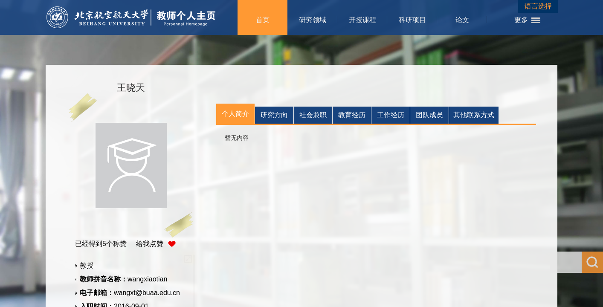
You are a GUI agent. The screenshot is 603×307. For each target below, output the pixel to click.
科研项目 (412, 19)
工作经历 (390, 115)
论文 (462, 19)
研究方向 (274, 115)
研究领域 (312, 19)
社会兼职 (313, 115)
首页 (263, 19)
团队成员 (429, 115)
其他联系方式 (473, 115)
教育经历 (351, 115)
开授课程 (362, 19)
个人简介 (235, 113)
